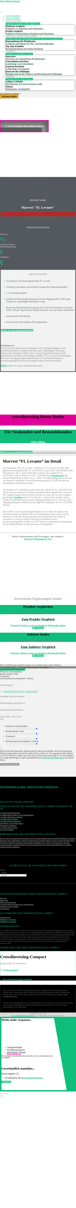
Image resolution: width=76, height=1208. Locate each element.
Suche (2, 871)
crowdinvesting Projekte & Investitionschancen (17, 816)
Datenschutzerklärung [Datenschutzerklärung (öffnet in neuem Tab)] (32, 1078)
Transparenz (10, 737)
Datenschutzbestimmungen (53, 759)
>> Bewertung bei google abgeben (16, 980)
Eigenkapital (57, 475)
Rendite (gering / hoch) (15, 732)
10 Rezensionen (10, 971)
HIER (3, 366)
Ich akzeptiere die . (24, 1078)
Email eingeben (8, 1074)
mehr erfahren (38, 442)
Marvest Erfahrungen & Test (38, 539)
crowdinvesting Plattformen (10, 814)
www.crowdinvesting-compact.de (23, 1016)
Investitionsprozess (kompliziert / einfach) (22, 742)
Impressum (4, 901)
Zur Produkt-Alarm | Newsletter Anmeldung (29, 788)
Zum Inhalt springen (10, 1)
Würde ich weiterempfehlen (16, 727)
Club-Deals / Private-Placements (11, 824)
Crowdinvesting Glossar (8, 828)
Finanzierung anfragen (8, 826)
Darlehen (18, 497)
